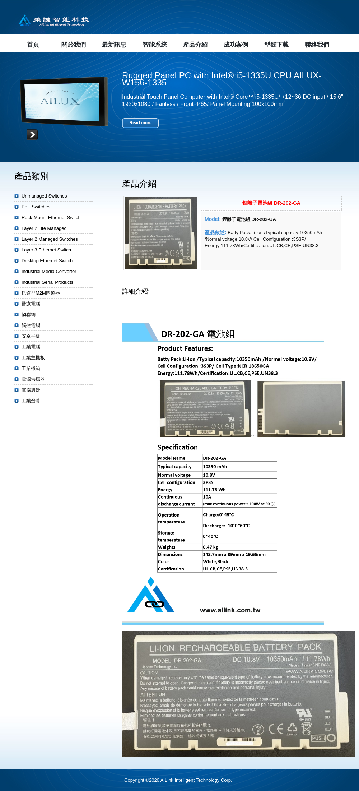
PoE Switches (36, 206)
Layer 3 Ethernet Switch (46, 250)
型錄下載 (276, 44)
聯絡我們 (317, 44)
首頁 (33, 44)
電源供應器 (33, 379)
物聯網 (29, 314)
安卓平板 (31, 336)
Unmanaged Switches (44, 196)
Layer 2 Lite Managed (44, 228)
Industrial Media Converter (49, 271)
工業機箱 (31, 368)
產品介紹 (195, 44)
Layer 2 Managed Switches (50, 239)
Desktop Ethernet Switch (47, 260)
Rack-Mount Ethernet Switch (51, 217)
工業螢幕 (31, 400)
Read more (140, 122)
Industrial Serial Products (48, 282)
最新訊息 (114, 44)
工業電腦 (31, 347)
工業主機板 (33, 357)
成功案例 (236, 44)
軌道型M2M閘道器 (41, 293)
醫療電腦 (31, 303)
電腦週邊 (31, 390)
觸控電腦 (31, 325)
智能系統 (155, 44)
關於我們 (73, 44)
